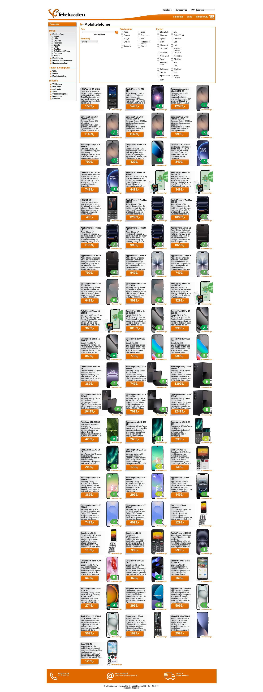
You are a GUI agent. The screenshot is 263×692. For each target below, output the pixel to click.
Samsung (58, 53)
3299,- (179, 300)
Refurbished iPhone (62, 51)
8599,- (89, 356)
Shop (189, 17)
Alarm (55, 91)
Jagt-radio (57, 89)
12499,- (179, 411)
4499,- (134, 189)
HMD (56, 47)
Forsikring (167, 10)
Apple (56, 37)
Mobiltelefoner (58, 34)
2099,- (89, 467)
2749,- (89, 605)
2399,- (179, 439)
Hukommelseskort (60, 63)
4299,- (134, 162)
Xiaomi (57, 55)
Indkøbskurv (202, 17)
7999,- (89, 162)
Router (55, 74)
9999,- (179, 134)
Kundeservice (181, 10)
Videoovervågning (60, 94)
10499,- (89, 411)
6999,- (179, 356)
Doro (56, 39)
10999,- (179, 217)
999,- (134, 550)
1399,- (179, 467)
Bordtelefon (57, 96)
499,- (89, 217)
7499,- (89, 189)
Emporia (57, 41)
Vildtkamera (57, 84)
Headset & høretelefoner (63, 61)
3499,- (179, 189)
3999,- (134, 605)
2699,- (134, 439)
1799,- (134, 467)
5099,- (89, 633)
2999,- (134, 494)
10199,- (134, 328)
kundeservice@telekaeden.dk (126, 675)
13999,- (179, 383)
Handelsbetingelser (131, 688)
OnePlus (57, 49)
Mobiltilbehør (58, 58)
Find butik (178, 17)
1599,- (89, 106)
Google (57, 45)
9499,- (134, 272)
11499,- (89, 134)
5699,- (89, 578)
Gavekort (56, 99)
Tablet (55, 71)
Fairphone (58, 43)
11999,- (89, 245)
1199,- (89, 550)
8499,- (179, 162)
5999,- (134, 300)
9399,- (179, 328)
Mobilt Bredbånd (59, 76)
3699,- (89, 328)
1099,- (134, 633)
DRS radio (57, 87)
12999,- (179, 106)
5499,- (134, 106)
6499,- (89, 300)
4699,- (134, 578)
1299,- (179, 522)
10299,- (179, 245)
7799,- (134, 356)
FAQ (193, 10)
